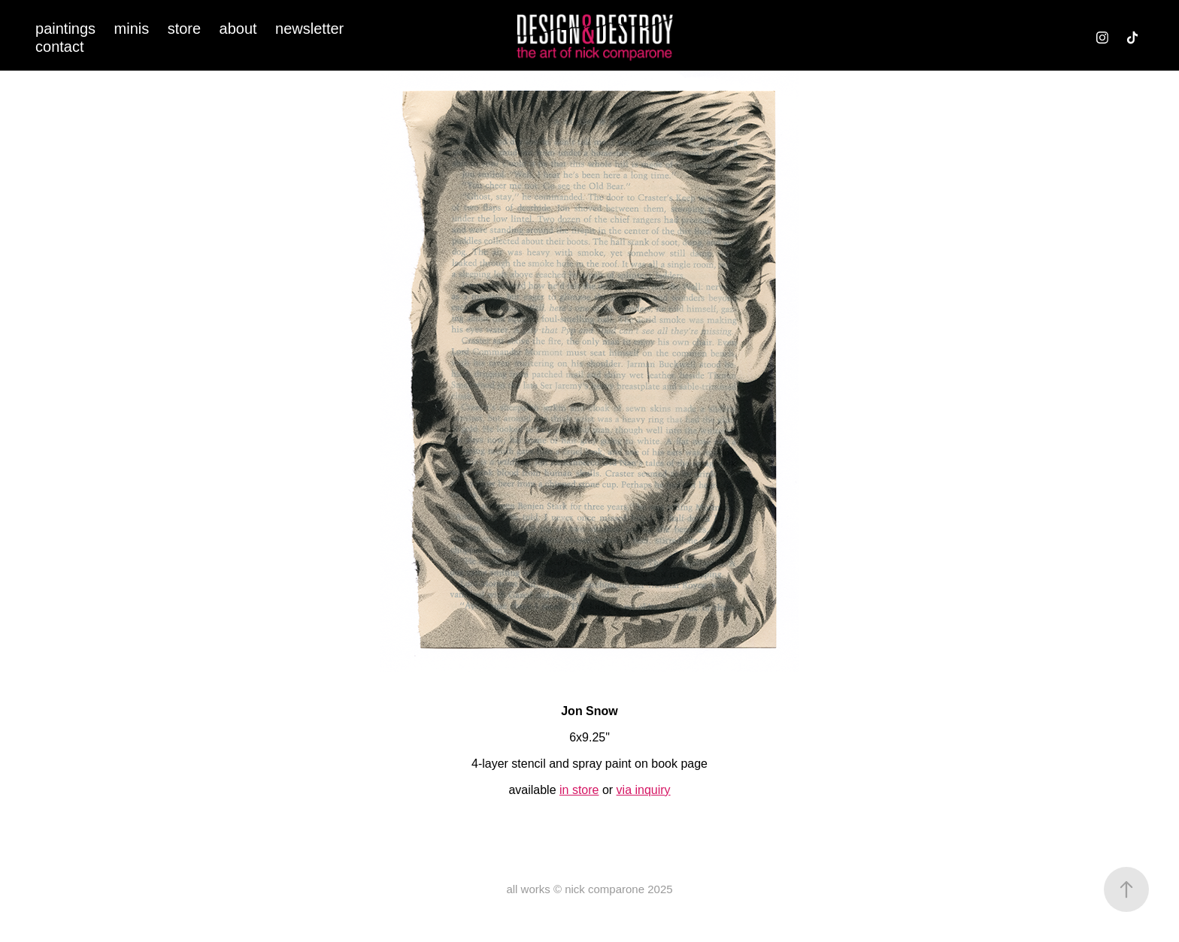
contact (59, 46)
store (184, 28)
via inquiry (644, 789)
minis (132, 28)
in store (579, 789)
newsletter (309, 28)
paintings (65, 28)
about (238, 28)
